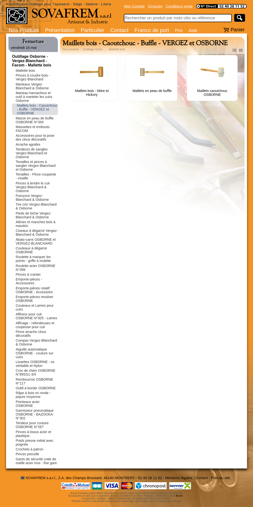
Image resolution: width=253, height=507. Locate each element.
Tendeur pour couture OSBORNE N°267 (32, 425)
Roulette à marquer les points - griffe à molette (33, 259)
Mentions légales (179, 478)
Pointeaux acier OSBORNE (28, 404)
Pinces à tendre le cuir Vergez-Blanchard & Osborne (33, 187)
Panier (238, 29)
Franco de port (151, 30)
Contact (119, 30)
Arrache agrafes (28, 144)
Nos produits (71, 49)
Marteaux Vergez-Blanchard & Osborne (32, 86)
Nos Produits (24, 30)
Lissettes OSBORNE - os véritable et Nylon (35, 364)
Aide (192, 30)
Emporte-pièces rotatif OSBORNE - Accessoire (34, 290)
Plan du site (220, 478)
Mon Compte (134, 6)
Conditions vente (179, 6)
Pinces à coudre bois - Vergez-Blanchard (33, 77)
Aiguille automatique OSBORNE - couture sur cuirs (34, 353)
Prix (179, 30)
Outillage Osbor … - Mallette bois (104, 49)
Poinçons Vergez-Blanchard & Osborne (32, 198)
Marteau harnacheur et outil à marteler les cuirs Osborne (34, 97)
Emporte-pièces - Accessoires (29, 281)
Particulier (92, 30)
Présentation (60, 30)
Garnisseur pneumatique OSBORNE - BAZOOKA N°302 (35, 414)
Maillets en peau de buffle (152, 91)
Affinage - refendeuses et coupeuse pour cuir (35, 325)
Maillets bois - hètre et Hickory (92, 93)
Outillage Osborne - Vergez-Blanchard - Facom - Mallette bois (31, 60)
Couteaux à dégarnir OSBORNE (31, 250)
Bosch (179, 495)
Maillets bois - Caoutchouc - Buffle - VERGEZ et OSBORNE (37, 109)
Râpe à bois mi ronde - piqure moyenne (33, 395)
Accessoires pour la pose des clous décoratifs (35, 137)
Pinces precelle (27, 454)
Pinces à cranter (28, 274)
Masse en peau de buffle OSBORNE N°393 (34, 120)
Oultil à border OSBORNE (36, 388)
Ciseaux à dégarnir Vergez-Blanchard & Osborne (37, 232)
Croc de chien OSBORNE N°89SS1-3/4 (35, 372)
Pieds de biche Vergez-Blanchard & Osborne (33, 215)
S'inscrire (155, 6)
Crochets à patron (29, 449)
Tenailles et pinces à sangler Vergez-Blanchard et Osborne (36, 165)
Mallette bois (25, 70)
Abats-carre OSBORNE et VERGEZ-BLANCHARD (36, 241)
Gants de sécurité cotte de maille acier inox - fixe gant (36, 461)
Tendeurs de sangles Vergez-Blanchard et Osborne (32, 153)
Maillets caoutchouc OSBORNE (212, 93)
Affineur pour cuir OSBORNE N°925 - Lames (36, 316)
